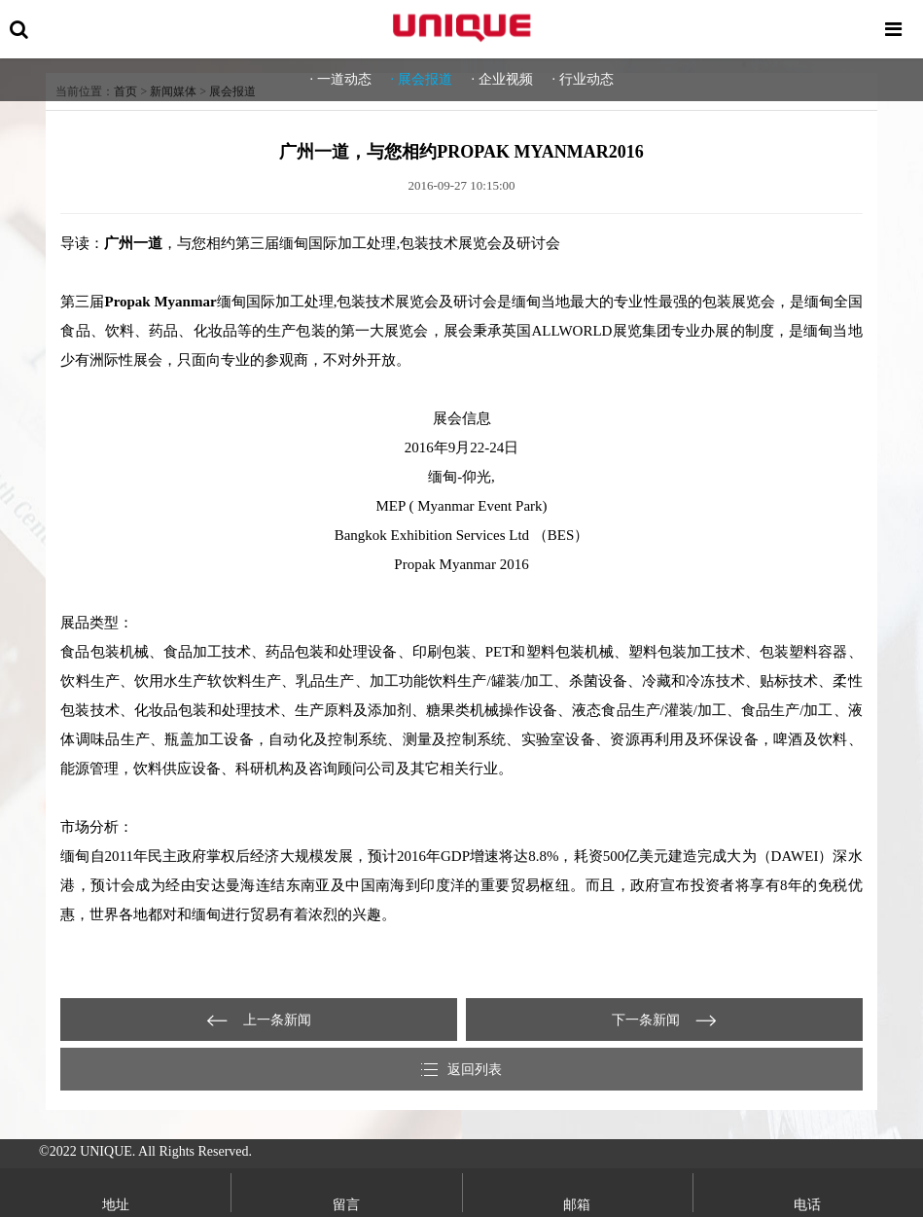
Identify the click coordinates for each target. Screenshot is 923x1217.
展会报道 (425, 79)
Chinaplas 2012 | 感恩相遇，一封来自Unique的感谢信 (664, 1019)
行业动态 (586, 79)
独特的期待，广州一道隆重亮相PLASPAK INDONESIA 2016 (258, 1019)
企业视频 (506, 79)
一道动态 (344, 79)
